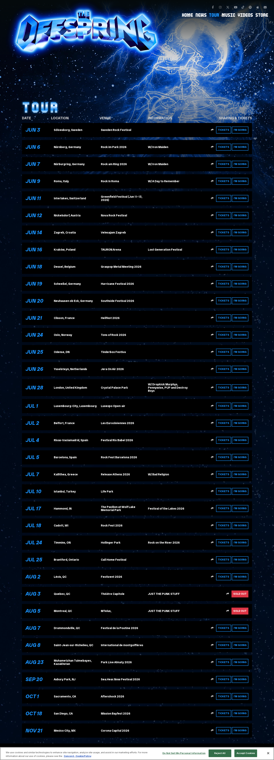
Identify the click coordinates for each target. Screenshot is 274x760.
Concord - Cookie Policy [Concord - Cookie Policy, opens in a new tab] (77, 756)
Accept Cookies (246, 753)
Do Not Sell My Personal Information (184, 753)
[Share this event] (212, 130)
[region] (137, 753)
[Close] (268, 753)
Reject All (219, 753)
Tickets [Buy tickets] (223, 129)
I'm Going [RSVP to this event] (240, 129)
